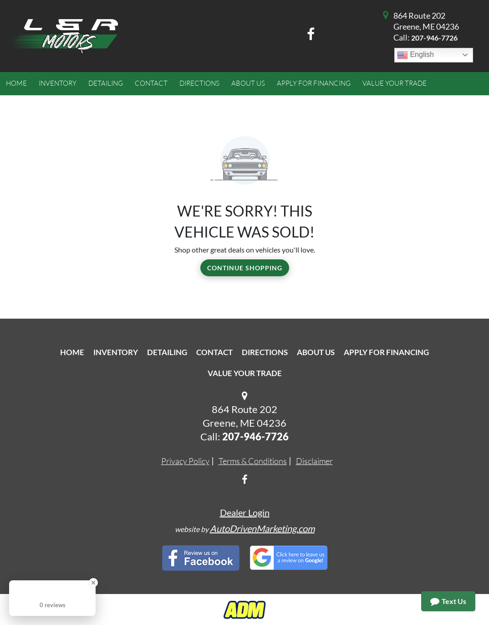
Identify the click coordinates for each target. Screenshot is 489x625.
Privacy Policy (185, 461)
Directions (265, 352)
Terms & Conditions (253, 461)
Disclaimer (314, 461)
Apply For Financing (386, 352)
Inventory (115, 352)
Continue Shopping (244, 268)
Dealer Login (245, 512)
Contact (214, 352)
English (415, 55)
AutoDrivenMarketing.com (262, 528)
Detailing (167, 352)
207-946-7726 (434, 37)
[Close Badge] (93, 582)
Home (72, 352)
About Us (316, 352)
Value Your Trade (245, 373)
